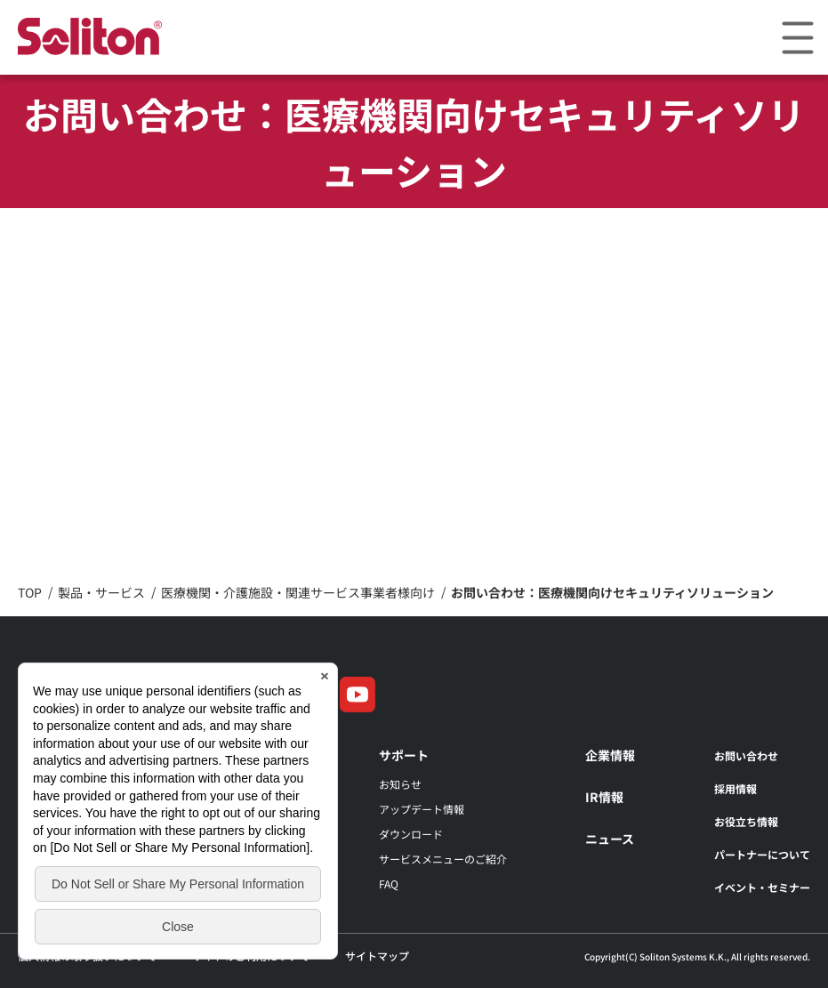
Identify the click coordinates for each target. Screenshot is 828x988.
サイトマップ (377, 955)
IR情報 (604, 797)
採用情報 (735, 788)
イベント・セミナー (762, 887)
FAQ (388, 883)
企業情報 (610, 755)
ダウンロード (411, 833)
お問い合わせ (746, 755)
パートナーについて (762, 854)
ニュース (609, 838)
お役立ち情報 (746, 821)
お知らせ (400, 783)
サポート (404, 755)
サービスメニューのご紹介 (443, 858)
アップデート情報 (421, 808)
